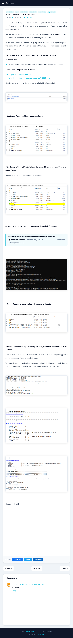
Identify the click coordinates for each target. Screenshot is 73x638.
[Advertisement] (36, 534)
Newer (8, 568)
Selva (14, 584)
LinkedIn (38, 559)
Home (37, 568)
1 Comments (29, 17)
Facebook (17, 559)
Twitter (28, 559)
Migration (33, 12)
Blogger (41, 634)
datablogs (30, 631)
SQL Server (51, 12)
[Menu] (3, 3)
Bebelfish (24, 12)
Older (65, 568)
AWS (17, 12)
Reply (14, 591)
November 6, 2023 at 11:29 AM (32, 584)
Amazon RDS (9, 12)
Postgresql (42, 12)
